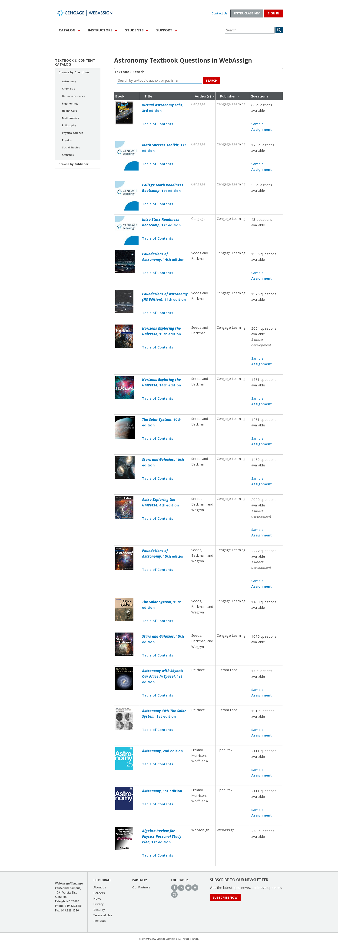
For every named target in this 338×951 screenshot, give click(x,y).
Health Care (69, 110)
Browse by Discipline (74, 72)
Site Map (99, 921)
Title (148, 96)
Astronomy (69, 81)
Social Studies (71, 147)
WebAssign (90, 12)
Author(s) (203, 96)
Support (164, 30)
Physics (67, 140)
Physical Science (72, 132)
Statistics (68, 155)
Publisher (228, 96)
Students (134, 30)
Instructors (100, 30)
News (97, 898)
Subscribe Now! (225, 897)
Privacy (98, 904)
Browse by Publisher (74, 164)
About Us (99, 887)
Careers (99, 893)
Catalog (67, 30)
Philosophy (69, 125)
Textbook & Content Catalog (75, 62)
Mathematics (70, 118)
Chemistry (68, 88)
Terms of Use (102, 915)
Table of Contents (157, 123)
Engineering (70, 103)
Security (99, 909)
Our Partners (141, 887)
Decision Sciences (73, 96)
